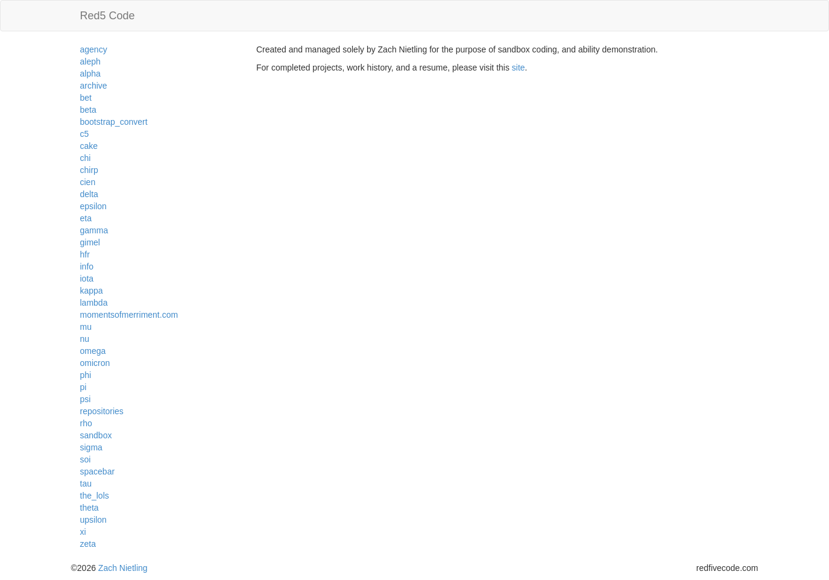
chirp (89, 170)
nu (85, 339)
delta (89, 194)
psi (85, 399)
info (87, 266)
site (518, 67)
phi (86, 375)
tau (86, 483)
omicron (95, 363)
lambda (94, 302)
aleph (90, 61)
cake (89, 146)
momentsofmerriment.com (129, 315)
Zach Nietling (123, 568)
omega (93, 351)
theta (89, 507)
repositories (102, 411)
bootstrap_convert (114, 122)
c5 (84, 134)
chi (85, 158)
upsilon (93, 520)
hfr (85, 254)
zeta (88, 544)
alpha (90, 73)
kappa (91, 290)
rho (86, 423)
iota (87, 278)
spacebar (97, 471)
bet (86, 97)
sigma (91, 447)
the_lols (94, 495)
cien (88, 182)
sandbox (96, 435)
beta (88, 110)
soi (85, 459)
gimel (90, 242)
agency (93, 49)
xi (83, 532)
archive (93, 85)
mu (86, 327)
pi (83, 387)
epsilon (93, 206)
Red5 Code (107, 16)
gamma (94, 230)
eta (86, 218)
